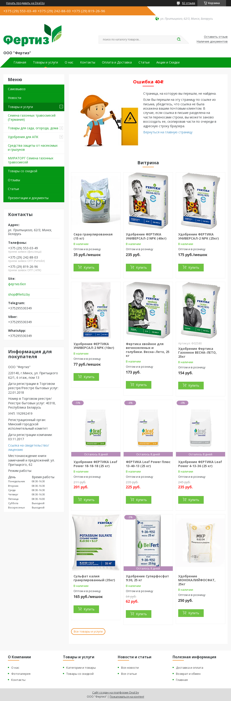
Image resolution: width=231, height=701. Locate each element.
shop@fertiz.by (19, 294)
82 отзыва (188, 3)
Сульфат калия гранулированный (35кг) (94, 578)
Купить (89, 267)
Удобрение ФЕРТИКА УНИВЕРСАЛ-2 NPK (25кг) (198, 236)
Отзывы (14, 180)
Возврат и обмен (188, 674)
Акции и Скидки (168, 62)
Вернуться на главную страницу (167, 132)
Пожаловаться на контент (127, 697)
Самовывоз (16, 89)
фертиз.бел (17, 284)
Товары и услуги (45, 62)
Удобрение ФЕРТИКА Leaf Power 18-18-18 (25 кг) (95, 464)
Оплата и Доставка (117, 62)
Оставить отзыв (216, 36)
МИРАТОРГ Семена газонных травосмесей (30, 160)
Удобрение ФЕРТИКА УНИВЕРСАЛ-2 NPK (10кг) (94, 346)
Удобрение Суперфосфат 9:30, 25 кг (147, 578)
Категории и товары (81, 668)
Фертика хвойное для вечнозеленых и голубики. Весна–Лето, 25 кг (147, 350)
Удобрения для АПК (23, 137)
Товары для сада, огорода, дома (33, 128)
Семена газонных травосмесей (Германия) (31, 117)
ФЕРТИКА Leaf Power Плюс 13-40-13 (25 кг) (148, 464)
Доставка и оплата (189, 668)
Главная (20, 62)
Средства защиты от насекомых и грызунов (33, 147)
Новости (14, 98)
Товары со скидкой (22, 171)
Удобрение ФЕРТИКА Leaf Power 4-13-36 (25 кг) (200, 464)
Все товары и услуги (88, 631)
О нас (69, 62)
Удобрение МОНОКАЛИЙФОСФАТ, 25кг (196, 580)
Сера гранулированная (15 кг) (93, 236)
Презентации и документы (28, 198)
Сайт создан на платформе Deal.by (115, 692)
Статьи (144, 62)
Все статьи (129, 674)
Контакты (87, 62)
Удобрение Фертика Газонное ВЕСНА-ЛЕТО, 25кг (197, 352)
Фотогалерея (20, 674)
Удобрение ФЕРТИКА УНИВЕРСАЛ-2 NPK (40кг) (146, 236)
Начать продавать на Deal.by (25, 3)
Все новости (130, 668)
